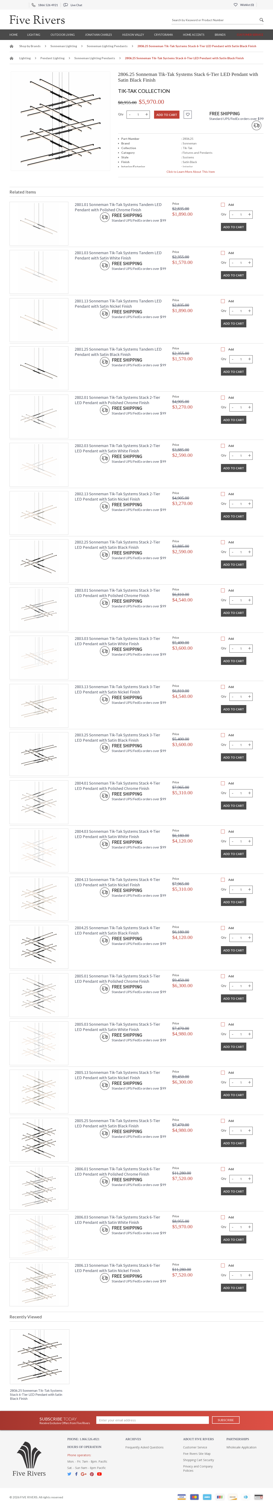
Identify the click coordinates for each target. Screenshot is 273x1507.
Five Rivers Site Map (197, 1454)
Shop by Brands (30, 46)
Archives (133, 1439)
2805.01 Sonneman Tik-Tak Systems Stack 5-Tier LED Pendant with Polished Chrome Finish (117, 978)
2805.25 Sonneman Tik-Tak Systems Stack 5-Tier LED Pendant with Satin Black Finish (117, 1123)
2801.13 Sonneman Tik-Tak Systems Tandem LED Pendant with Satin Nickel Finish (118, 303)
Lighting (33, 34)
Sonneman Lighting (63, 46)
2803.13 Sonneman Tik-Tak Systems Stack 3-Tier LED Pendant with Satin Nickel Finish (117, 689)
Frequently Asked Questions (144, 1447)
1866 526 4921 (45, 5)
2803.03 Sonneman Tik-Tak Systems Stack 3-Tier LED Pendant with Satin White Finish (117, 641)
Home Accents (193, 34)
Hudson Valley (133, 34)
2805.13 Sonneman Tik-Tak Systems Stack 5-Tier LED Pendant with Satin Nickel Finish (117, 1075)
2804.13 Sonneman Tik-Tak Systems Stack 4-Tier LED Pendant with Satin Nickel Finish (117, 882)
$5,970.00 (151, 101)
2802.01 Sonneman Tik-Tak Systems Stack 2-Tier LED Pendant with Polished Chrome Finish (117, 400)
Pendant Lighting (52, 58)
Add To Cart (233, 227)
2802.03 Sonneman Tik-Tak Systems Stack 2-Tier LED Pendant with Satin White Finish (117, 448)
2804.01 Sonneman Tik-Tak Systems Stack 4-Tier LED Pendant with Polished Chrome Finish (117, 785)
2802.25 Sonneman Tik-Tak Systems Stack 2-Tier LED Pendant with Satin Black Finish (117, 544)
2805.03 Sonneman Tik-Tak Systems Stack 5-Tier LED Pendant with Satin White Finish (117, 1026)
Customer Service (250, 34)
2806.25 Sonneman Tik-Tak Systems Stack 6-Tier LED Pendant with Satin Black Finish (36, 1394)
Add (231, 204)
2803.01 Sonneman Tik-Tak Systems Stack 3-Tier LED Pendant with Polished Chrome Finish (117, 592)
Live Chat (72, 5)
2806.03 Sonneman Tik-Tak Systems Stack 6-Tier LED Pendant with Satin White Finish (117, 1219)
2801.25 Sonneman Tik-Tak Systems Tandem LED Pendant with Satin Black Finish (118, 351)
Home (14, 34)
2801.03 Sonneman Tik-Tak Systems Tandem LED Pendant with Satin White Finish (118, 255)
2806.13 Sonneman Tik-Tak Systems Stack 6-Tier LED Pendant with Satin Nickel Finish (117, 1268)
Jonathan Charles (98, 34)
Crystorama (163, 34)
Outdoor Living (63, 34)
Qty (120, 114)
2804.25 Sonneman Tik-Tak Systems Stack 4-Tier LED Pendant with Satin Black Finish (117, 930)
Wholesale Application (241, 1447)
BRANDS (220, 34)
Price (175, 203)
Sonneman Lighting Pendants (107, 46)
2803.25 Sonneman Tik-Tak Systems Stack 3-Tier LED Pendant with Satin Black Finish (117, 737)
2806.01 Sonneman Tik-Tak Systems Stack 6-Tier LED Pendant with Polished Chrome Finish (117, 1171)
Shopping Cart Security (198, 1460)
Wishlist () (244, 5)
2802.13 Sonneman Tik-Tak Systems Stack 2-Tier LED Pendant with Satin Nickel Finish (117, 496)
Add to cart (166, 115)
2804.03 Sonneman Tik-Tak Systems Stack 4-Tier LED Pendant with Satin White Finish (117, 834)
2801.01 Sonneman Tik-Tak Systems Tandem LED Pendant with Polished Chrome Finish (118, 207)
